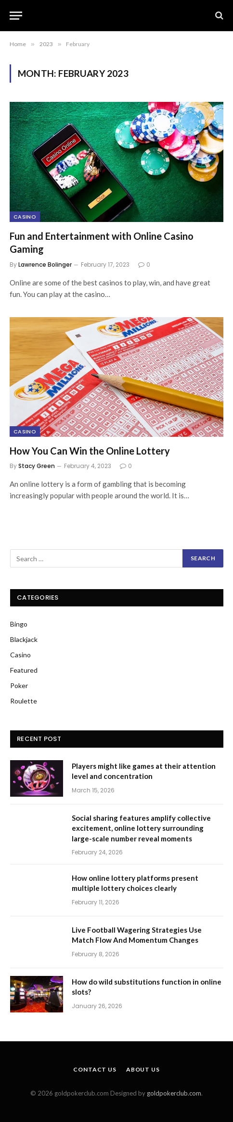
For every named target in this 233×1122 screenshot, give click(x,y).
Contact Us (94, 1069)
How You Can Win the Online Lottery (91, 450)
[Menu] (16, 15)
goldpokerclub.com (174, 1093)
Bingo (18, 624)
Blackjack (24, 639)
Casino (24, 217)
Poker (19, 685)
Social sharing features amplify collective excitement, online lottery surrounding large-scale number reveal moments (141, 828)
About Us (143, 1069)
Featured (24, 670)
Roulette (23, 701)
